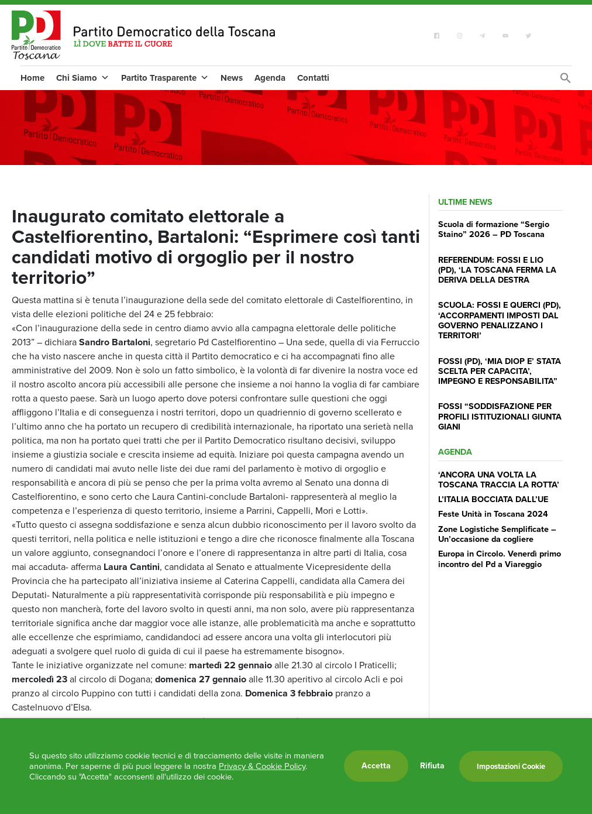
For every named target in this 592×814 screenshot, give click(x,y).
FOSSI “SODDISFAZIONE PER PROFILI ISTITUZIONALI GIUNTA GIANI (500, 416)
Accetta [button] (376, 766)
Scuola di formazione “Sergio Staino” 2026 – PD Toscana (493, 229)
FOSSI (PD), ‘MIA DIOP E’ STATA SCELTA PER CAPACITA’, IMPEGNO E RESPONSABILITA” (499, 371)
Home (32, 77)
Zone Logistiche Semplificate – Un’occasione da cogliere (497, 534)
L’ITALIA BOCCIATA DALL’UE (493, 499)
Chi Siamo (82, 77)
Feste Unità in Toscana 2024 (493, 513)
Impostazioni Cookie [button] (511, 766)
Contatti (313, 77)
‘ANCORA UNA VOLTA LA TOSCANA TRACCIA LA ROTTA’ (498, 479)
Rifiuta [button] (432, 766)
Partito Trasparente (165, 77)
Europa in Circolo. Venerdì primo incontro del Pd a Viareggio (499, 558)
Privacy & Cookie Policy (262, 766)
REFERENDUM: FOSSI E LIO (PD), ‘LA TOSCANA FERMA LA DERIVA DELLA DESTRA (497, 270)
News (232, 77)
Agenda (269, 77)
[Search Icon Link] (566, 81)
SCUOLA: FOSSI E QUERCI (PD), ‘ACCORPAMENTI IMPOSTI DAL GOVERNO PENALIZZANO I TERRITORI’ (499, 320)
